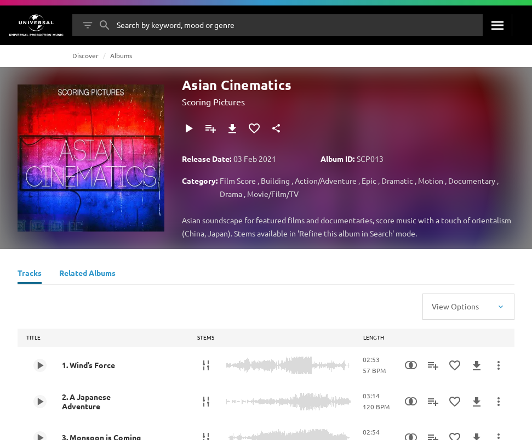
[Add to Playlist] (210, 128)
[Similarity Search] (410, 365)
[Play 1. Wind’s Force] (40, 365)
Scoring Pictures (213, 101)
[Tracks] (30, 274)
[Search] (497, 25)
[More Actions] (498, 365)
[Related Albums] (87, 274)
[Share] (276, 128)
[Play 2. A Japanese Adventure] (40, 401)
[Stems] (206, 365)
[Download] (232, 128)
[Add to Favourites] (254, 128)
